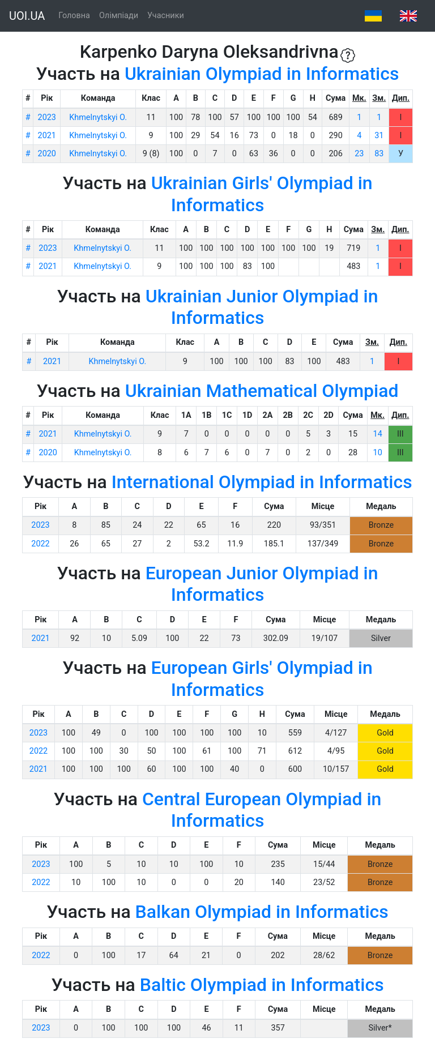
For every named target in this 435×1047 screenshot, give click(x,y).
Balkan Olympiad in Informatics (262, 911)
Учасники (165, 15)
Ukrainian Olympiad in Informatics (262, 73)
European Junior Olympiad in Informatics (262, 583)
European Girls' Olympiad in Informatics (262, 678)
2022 (40, 544)
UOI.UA (27, 16)
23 (359, 154)
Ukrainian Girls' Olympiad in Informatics (262, 193)
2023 (47, 117)
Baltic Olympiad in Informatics (262, 984)
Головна (74, 15)
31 (378, 135)
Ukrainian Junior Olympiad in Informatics (262, 306)
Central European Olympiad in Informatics (262, 809)
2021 (47, 135)
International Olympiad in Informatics (262, 482)
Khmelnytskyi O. (98, 117)
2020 (47, 154)
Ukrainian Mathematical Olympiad (262, 390)
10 (377, 453)
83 (378, 154)
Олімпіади (118, 15)
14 (377, 434)
